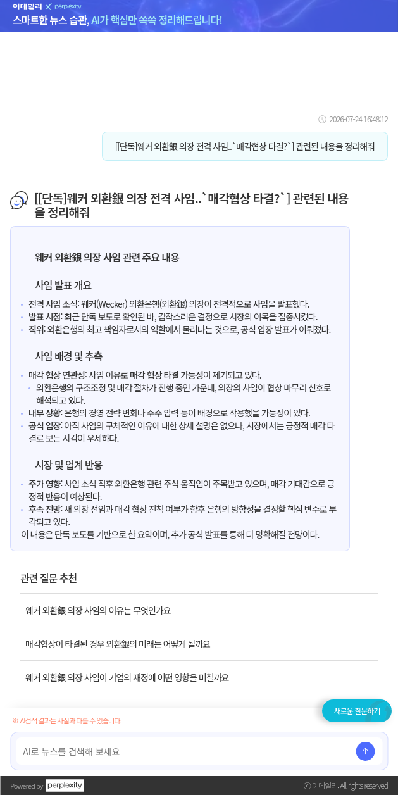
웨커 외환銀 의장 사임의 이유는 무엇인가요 (98, 610)
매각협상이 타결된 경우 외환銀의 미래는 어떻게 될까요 (117, 643)
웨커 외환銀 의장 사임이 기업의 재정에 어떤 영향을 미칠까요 (126, 677)
